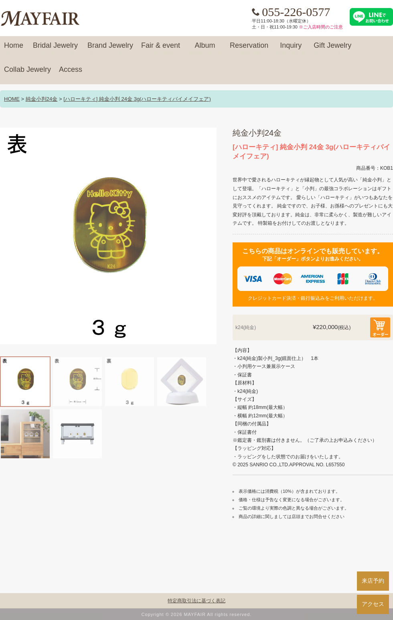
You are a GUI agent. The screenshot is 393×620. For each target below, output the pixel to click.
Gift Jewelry (332, 49)
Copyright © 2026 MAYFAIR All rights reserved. (197, 614)
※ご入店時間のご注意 (321, 26)
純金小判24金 (41, 99)
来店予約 (373, 580)
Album (205, 49)
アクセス (373, 604)
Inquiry (290, 49)
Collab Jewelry (27, 73)
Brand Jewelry (110, 49)
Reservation (249, 49)
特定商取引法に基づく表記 (196, 601)
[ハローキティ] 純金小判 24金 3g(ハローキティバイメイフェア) (137, 99)
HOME (12, 99)
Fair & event (160, 49)
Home (13, 49)
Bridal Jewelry (55, 49)
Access (70, 73)
